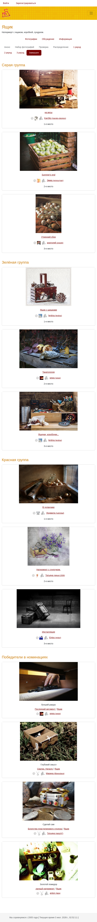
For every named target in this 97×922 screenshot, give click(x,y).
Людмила (55, 513)
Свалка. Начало (45, 769)
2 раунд (8, 52)
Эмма (55, 180)
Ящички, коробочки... (48, 434)
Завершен (34, 52)
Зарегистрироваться (26, 3)
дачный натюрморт (45, 888)
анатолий (55, 243)
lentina (55, 315)
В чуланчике (48, 507)
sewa (55, 378)
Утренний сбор (48, 237)
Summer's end (48, 175)
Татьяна (55, 575)
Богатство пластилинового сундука (45, 829)
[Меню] (91, 13)
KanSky (55, 118)
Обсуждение (48, 39)
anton (55, 893)
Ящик (59, 709)
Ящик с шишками (48, 310)
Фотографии (31, 39)
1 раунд (77, 47)
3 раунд (20, 52)
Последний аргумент (45, 709)
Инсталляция (48, 632)
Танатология (48, 372)
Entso (55, 637)
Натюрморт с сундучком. (48, 569)
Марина (55, 773)
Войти (6, 3)
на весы (48, 112)
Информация (65, 39)
